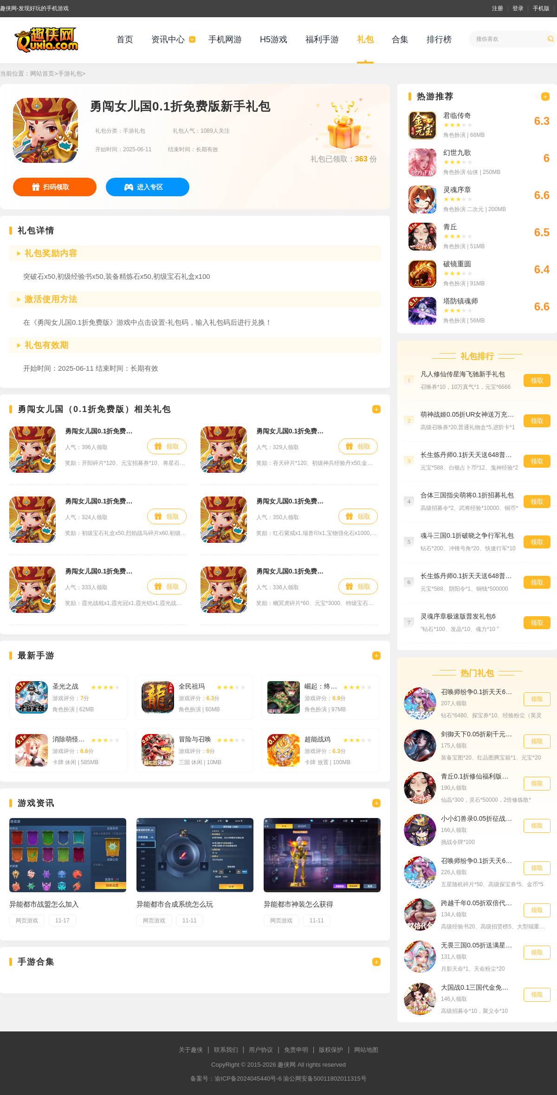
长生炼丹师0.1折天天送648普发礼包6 (467, 576)
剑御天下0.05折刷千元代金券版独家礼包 (477, 734)
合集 (400, 39)
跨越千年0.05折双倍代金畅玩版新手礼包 (477, 903)
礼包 (365, 39)
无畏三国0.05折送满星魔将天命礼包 (477, 945)
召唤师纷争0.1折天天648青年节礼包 (477, 692)
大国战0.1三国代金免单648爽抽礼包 (477, 987)
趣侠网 (287, 1064)
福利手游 (322, 39)
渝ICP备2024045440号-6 (248, 1078)
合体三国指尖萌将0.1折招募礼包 (467, 495)
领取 (172, 446)
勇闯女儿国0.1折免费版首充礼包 (292, 431)
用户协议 (261, 1049)
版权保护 (331, 1049)
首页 (125, 39)
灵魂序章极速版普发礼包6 (458, 616)
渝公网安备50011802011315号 (324, 1078)
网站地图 (366, 1049)
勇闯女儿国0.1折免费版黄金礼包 (292, 501)
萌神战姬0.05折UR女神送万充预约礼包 (467, 414)
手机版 (541, 8)
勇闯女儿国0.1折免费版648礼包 (101, 571)
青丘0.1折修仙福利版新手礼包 (477, 776)
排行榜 (439, 39)
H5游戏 (273, 39)
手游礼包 (70, 73)
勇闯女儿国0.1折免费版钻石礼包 (101, 431)
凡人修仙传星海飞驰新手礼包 (463, 374)
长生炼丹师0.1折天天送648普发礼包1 (467, 454)
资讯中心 (168, 39)
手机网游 (225, 39)
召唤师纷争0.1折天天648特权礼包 (477, 860)
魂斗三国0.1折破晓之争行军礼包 (467, 535)
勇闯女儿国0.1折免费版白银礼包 (292, 571)
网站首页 (42, 73)
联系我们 (226, 1049)
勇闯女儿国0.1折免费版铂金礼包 (101, 501)
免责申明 (296, 1049)
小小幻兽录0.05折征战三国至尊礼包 (477, 818)
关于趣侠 (191, 1049)
